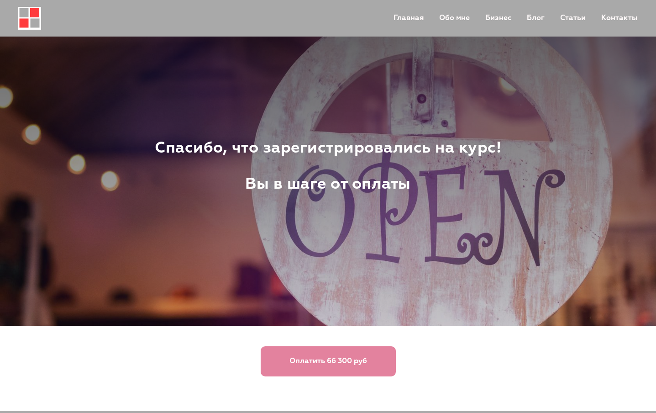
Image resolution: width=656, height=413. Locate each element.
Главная (409, 18)
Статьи (573, 18)
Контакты (619, 18)
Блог (536, 18)
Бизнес (498, 18)
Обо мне (454, 18)
